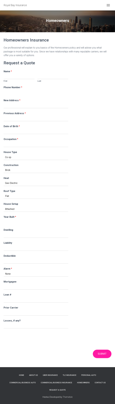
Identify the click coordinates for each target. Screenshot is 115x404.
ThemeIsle (67, 397)
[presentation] (26, 345)
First (5, 81)
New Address (12, 100)
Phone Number (13, 87)
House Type (10, 152)
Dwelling (8, 229)
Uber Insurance (50, 375)
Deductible (10, 255)
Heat (6, 178)
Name (8, 71)
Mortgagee (10, 281)
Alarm (8, 268)
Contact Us (100, 383)
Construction (11, 165)
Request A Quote (57, 390)
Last (39, 81)
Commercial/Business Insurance (56, 383)
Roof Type (9, 191)
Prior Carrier (11, 307)
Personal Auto (88, 375)
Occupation (11, 139)
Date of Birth (12, 126)
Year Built (10, 217)
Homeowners (83, 383)
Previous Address (15, 113)
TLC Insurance (69, 375)
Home (21, 375)
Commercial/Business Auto (22, 383)
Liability (8, 242)
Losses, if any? (12, 320)
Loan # (7, 294)
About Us (33, 375)
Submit (102, 353)
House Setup (11, 204)
